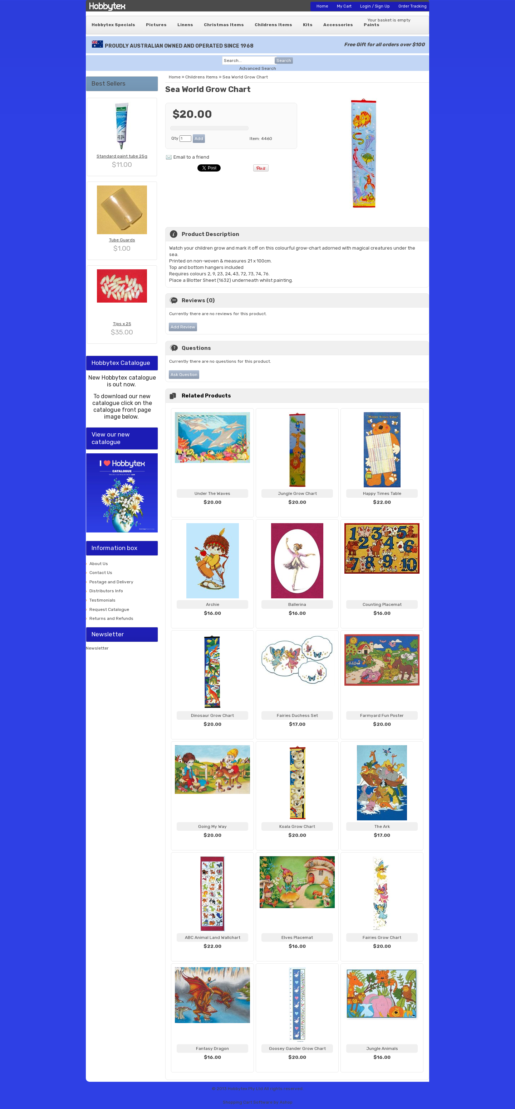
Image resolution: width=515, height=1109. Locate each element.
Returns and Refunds (111, 618)
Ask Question (184, 374)
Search (283, 60)
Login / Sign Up (375, 6)
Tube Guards (122, 239)
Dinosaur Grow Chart (212, 715)
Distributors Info (106, 590)
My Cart (344, 6)
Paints (371, 24)
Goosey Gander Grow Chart (297, 1048)
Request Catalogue (109, 609)
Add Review (183, 326)
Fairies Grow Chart (382, 937)
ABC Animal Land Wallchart (212, 937)
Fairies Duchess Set (297, 715)
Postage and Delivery (111, 581)
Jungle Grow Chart (297, 493)
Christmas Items (224, 24)
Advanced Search (257, 68)
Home (322, 6)
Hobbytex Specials (113, 24)
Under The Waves (212, 493)
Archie (212, 604)
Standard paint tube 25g (122, 156)
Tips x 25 (122, 323)
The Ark (382, 826)
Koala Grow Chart (297, 826)
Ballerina (297, 604)
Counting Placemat (382, 604)
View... (212, 510)
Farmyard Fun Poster (382, 715)
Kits (308, 24)
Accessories (338, 24)
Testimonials (102, 600)
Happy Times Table (382, 493)
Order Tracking (412, 6)
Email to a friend (191, 157)
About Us (98, 563)
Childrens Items (273, 24)
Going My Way (212, 826)
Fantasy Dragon (212, 1048)
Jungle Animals (382, 1048)
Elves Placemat (297, 937)
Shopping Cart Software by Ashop (258, 1102)
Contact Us (100, 572)
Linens (185, 24)
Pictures (156, 24)
